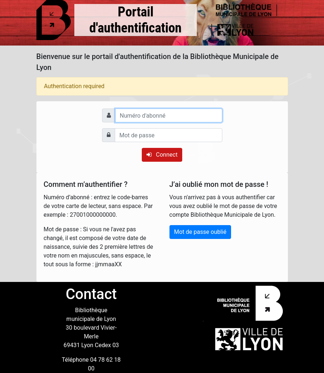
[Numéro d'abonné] (168, 115)
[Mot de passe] (168, 135)
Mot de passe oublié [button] (200, 231)
